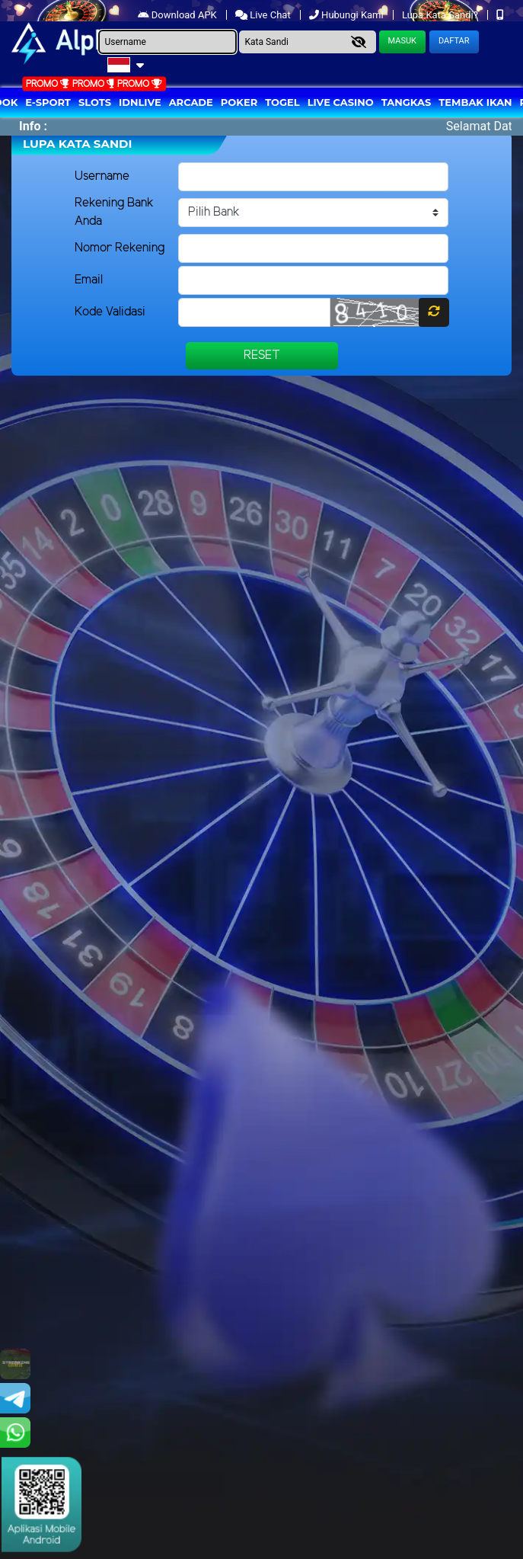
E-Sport (48, 102)
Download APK (178, 15)
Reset (262, 355)
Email (89, 280)
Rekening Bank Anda (114, 212)
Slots (94, 102)
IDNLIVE (140, 102)
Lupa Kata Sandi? (441, 15)
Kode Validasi (110, 312)
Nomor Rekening (119, 248)
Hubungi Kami (347, 15)
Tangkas (406, 102)
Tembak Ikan (475, 102)
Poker (239, 102)
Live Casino (341, 102)
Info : (33, 126)
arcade (191, 102)
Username (102, 176)
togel (282, 102)
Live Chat (264, 15)
